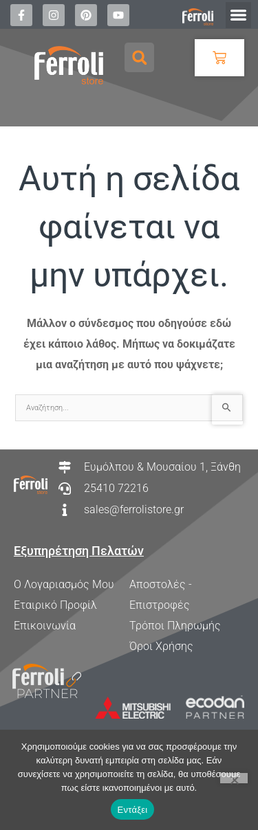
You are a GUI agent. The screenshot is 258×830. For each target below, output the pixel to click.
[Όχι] (234, 778)
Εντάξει (133, 810)
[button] (239, 15)
